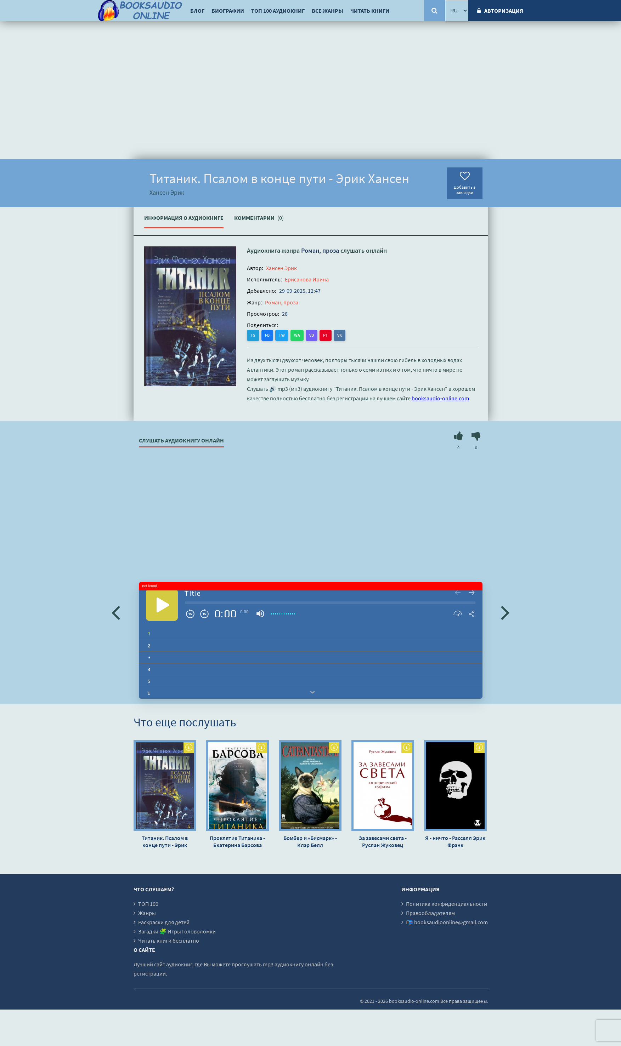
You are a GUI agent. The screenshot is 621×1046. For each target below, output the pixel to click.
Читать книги (369, 10)
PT (325, 335)
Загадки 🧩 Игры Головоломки (177, 931)
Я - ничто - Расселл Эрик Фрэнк (455, 841)
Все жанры (327, 10)
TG (253, 335)
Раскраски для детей (164, 922)
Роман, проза (320, 250)
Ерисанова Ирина (307, 279)
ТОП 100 (148, 903)
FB (267, 335)
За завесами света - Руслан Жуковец (383, 841)
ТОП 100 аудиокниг (278, 10)
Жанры (147, 912)
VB (311, 335)
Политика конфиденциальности (446, 903)
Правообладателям (430, 912)
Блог (197, 10)
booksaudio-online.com (440, 398)
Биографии (227, 10)
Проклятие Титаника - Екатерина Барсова (237, 841)
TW (282, 335)
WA (297, 335)
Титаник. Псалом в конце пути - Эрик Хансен (165, 841)
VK (339, 335)
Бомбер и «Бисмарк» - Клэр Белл (310, 841)
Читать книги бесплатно (168, 940)
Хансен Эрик (281, 267)
